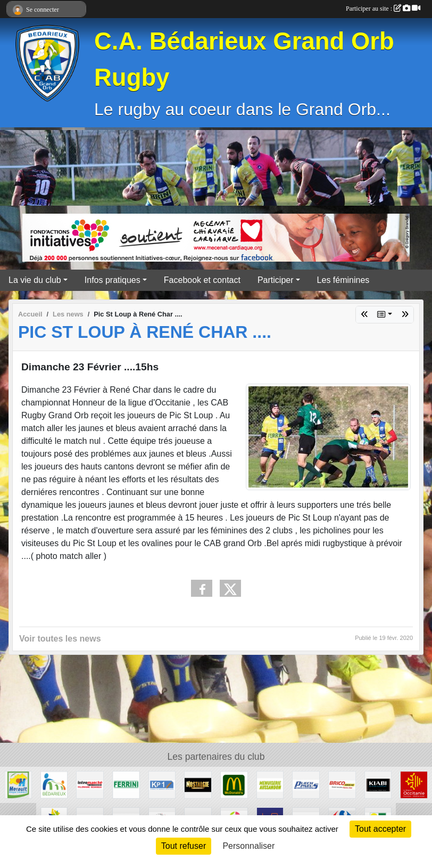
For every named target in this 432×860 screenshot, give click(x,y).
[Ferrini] (126, 784)
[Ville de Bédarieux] (54, 784)
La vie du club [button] (35, 280)
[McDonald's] (234, 784)
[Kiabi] (378, 784)
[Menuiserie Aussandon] (270, 784)
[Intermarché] (90, 784)
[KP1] (162, 784)
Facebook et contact (202, 280)
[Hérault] (18, 784)
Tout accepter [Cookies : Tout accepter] (380, 828)
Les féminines (343, 280)
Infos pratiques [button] (112, 280)
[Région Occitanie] (414, 784)
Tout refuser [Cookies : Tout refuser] (183, 845)
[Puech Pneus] (306, 784)
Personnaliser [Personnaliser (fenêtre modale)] (248, 845)
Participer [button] (275, 280)
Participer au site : (383, 8)
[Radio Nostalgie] (198, 784)
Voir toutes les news (60, 638)
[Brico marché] (342, 784)
